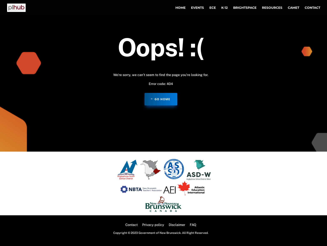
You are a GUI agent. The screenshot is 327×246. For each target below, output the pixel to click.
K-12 (224, 8)
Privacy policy (153, 225)
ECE (212, 8)
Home (180, 8)
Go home (162, 99)
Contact (312, 8)
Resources (272, 8)
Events (197, 8)
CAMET (293, 8)
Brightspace (245, 8)
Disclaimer (177, 225)
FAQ (193, 225)
